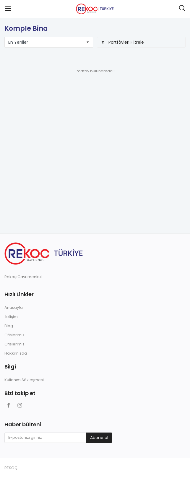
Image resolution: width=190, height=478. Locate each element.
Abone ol (99, 438)
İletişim (11, 316)
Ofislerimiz (14, 335)
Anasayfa (13, 307)
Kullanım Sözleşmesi (24, 380)
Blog (8, 326)
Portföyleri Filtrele (122, 42)
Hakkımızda (15, 353)
